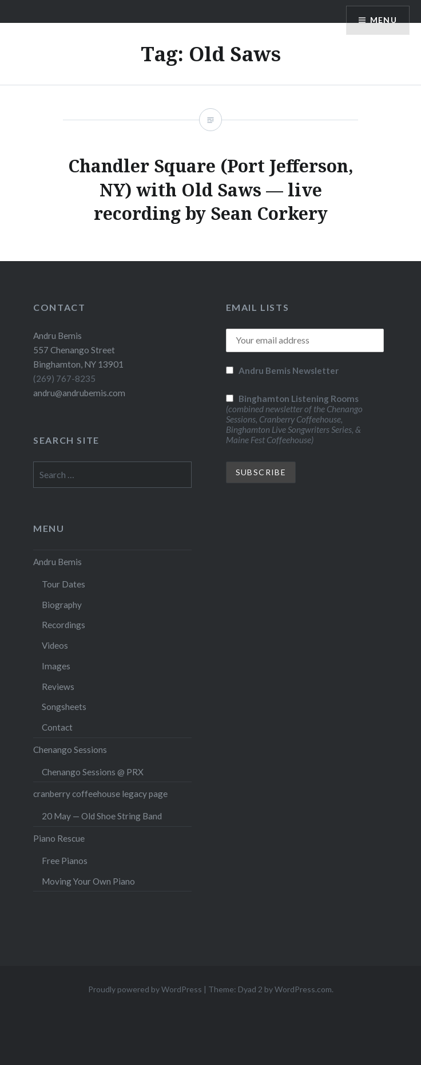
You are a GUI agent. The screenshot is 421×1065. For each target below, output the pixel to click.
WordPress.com (303, 989)
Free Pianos (65, 860)
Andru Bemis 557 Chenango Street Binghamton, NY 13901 (78, 349)
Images (56, 666)
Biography (62, 604)
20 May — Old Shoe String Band (102, 816)
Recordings (63, 625)
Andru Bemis (57, 562)
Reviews (58, 686)
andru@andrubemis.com (79, 393)
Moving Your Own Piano (88, 881)
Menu (383, 20)
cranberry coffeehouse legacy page (100, 793)
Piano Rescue (59, 838)
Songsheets (64, 706)
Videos (55, 645)
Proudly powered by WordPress (145, 989)
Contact (57, 727)
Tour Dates (63, 584)
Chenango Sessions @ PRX (93, 772)
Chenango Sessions (70, 749)
